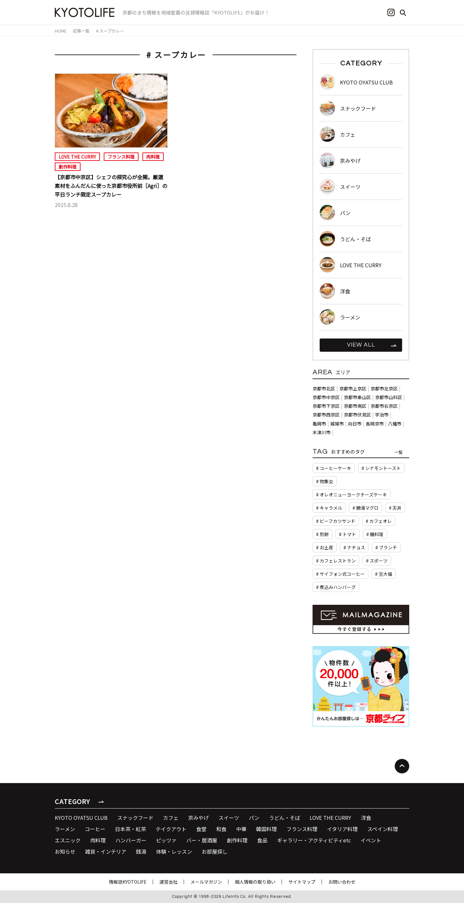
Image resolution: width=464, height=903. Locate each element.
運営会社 (169, 881)
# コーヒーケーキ (333, 468)
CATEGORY (72, 801)
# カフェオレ (379, 521)
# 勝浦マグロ (366, 508)
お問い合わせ (341, 881)
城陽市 (337, 423)
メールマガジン (206, 881)
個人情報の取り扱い (255, 881)
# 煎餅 (322, 534)
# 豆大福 (383, 574)
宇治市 (382, 414)
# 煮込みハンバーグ (336, 587)
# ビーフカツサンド (335, 521)
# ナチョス (354, 547)
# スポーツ (377, 560)
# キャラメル (329, 508)
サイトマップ (301, 881)
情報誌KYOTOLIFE (128, 881)
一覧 (398, 452)
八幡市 (394, 423)
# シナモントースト (381, 468)
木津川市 (322, 432)
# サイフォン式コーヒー (340, 574)
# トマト (347, 534)
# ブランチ (386, 547)
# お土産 (324, 547)
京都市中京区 (326, 397)
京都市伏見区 (357, 414)
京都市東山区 (357, 397)
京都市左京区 (384, 388)
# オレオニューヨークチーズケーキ (351, 494)
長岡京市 (375, 423)
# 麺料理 (374, 534)
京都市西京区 (326, 414)
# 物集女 (324, 481)
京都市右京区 (384, 406)
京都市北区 (324, 388)
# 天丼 (395, 508)
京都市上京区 (352, 388)
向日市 (355, 423)
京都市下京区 (326, 406)
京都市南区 (355, 406)
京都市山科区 (388, 397)
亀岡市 (319, 423)
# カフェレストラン (336, 560)
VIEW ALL (361, 345)
